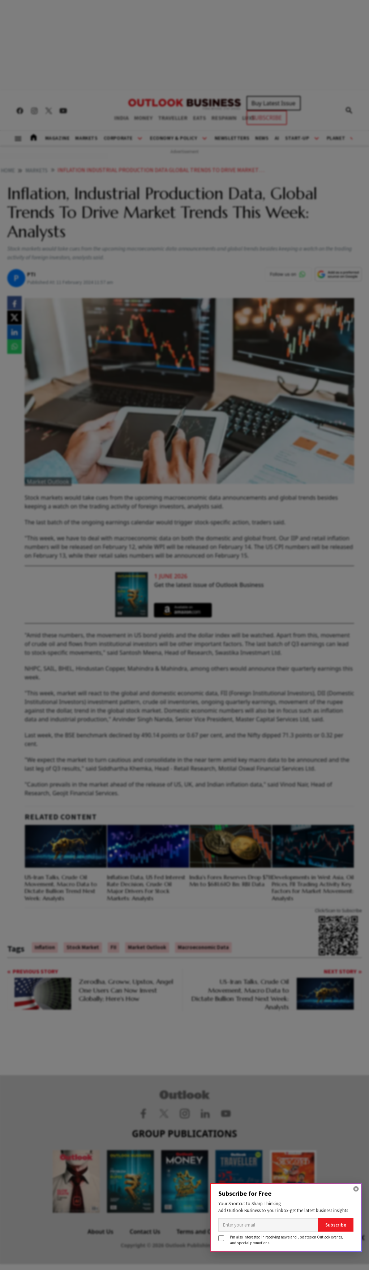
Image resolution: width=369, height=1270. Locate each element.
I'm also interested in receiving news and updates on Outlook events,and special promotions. (286, 1240)
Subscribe (335, 1225)
